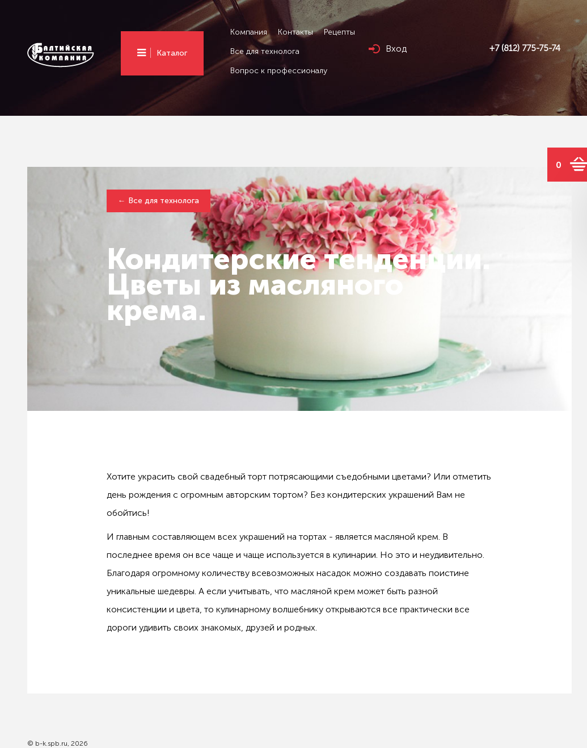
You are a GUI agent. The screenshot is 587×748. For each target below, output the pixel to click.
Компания (248, 32)
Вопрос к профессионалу (278, 70)
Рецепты (339, 32)
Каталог (172, 53)
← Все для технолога (158, 200)
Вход (396, 48)
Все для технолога (264, 51)
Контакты (295, 32)
